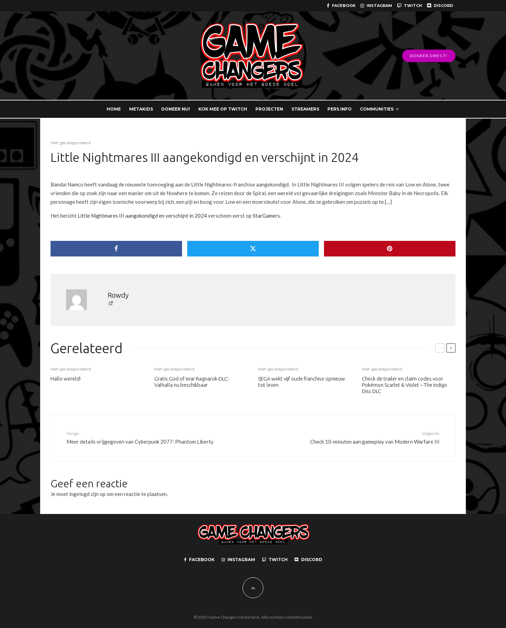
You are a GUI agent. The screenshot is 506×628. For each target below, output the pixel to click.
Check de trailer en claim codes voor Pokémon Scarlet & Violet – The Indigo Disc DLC (404, 385)
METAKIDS (141, 109)
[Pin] (389, 248)
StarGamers (266, 215)
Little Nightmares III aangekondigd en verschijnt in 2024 (142, 215)
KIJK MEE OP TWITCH (222, 109)
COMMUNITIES (377, 109)
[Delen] (116, 248)
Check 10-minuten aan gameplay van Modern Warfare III (363, 437)
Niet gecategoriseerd (71, 142)
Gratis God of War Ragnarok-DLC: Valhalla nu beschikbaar (191, 382)
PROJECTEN (269, 109)
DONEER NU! (175, 109)
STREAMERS (305, 109)
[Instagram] (376, 5)
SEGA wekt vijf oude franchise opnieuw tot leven (301, 382)
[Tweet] (253, 248)
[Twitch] (409, 5)
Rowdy (118, 295)
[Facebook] (341, 5)
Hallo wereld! (66, 379)
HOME (114, 109)
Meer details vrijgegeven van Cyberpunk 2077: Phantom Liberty (143, 437)
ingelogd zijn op (87, 494)
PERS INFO (339, 109)
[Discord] (439, 5)
